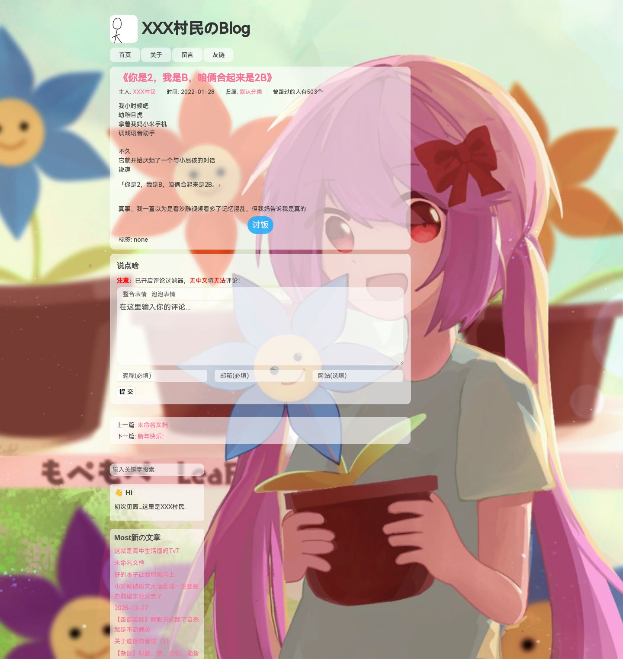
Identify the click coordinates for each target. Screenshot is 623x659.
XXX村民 (144, 92)
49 (344, 647)
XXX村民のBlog (196, 29)
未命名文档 (153, 425)
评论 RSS (436, 535)
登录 (429, 488)
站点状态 (435, 512)
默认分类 (251, 92)
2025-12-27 (440, 213)
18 (331, 647)
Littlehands (359, 611)
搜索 (506, 75)
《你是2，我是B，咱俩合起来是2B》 (197, 77)
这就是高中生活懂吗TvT (455, 156)
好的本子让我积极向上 (453, 179)
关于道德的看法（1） (452, 246)
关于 (156, 54)
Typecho (296, 611)
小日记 (432, 547)
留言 (187, 54)
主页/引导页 (439, 500)
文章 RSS (436, 523)
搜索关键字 (418, 68)
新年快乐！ (153, 436)
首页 (125, 54)
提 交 (126, 391)
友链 (218, 54)
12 (309, 647)
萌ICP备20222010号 (316, 601)
